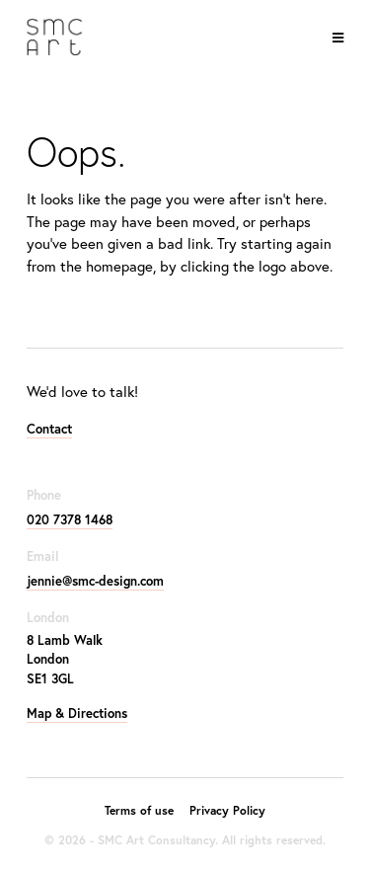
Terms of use (139, 810)
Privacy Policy (227, 810)
